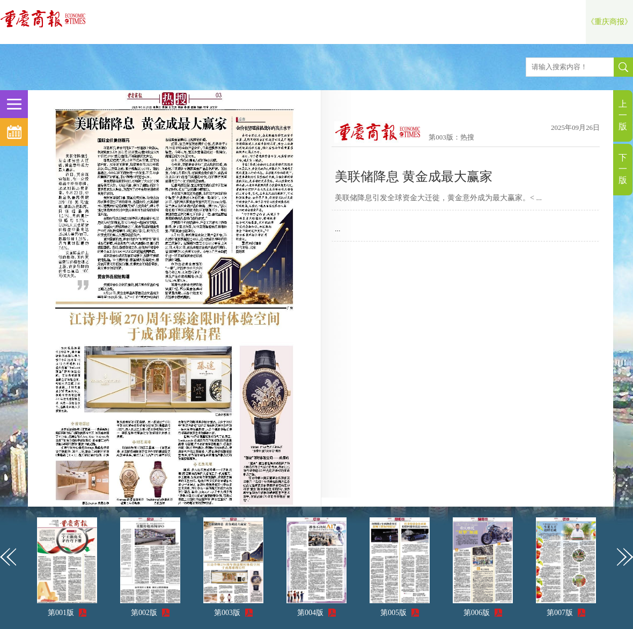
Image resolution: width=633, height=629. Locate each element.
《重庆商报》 (609, 22)
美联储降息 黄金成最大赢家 (413, 177)
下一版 (623, 169)
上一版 (623, 115)
